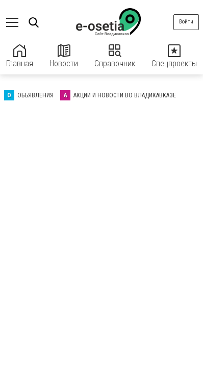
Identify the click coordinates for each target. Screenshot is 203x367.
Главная (19, 56)
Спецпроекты (174, 56)
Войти (186, 21)
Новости (63, 56)
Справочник (114, 56)
